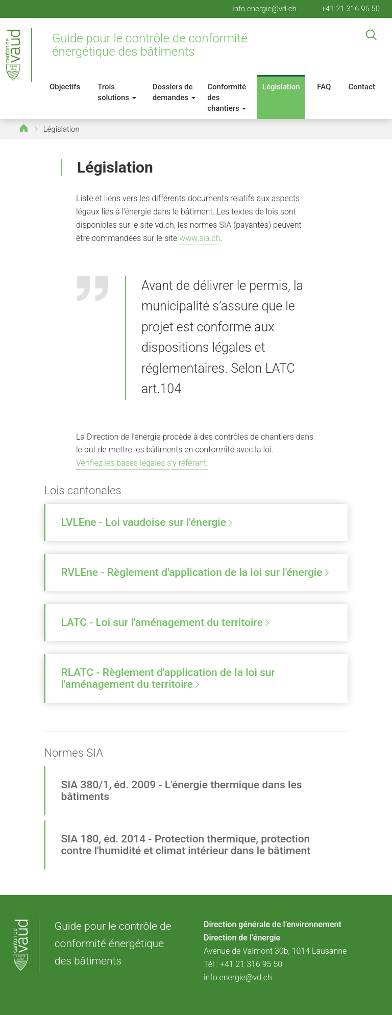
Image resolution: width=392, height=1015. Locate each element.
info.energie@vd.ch (264, 8)
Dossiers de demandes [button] (174, 92)
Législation (281, 86)
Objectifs (65, 86)
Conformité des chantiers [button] (226, 97)
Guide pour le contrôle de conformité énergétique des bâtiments (150, 45)
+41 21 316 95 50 (350, 8)
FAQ (324, 86)
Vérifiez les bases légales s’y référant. (142, 463)
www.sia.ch (199, 238)
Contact (361, 86)
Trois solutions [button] (116, 92)
